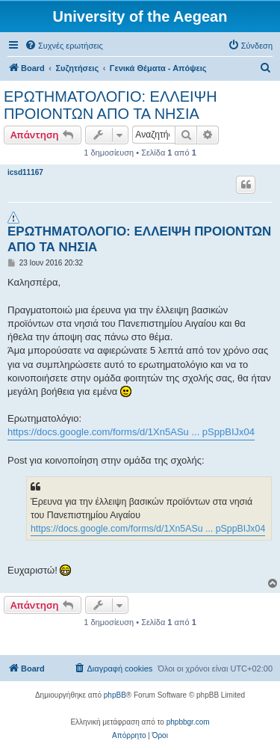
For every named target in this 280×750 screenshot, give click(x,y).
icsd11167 (25, 172)
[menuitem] (64, 46)
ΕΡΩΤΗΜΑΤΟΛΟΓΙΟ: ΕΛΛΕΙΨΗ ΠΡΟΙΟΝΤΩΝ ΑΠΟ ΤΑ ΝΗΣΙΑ (110, 105)
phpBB (115, 695)
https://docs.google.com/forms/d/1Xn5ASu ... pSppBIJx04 (131, 431)
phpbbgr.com (188, 722)
